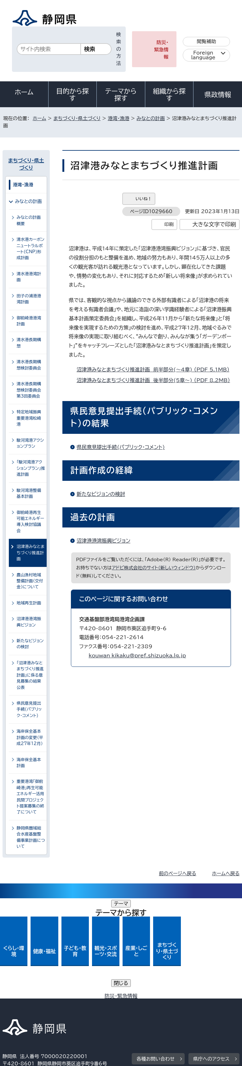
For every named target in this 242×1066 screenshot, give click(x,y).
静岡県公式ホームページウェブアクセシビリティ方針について (71, 1005)
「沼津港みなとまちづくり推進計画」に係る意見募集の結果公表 (30, 675)
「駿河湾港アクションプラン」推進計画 (31, 468)
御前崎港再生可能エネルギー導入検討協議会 (30, 521)
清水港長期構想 (29, 343)
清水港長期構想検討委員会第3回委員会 (29, 390)
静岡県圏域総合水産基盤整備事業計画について (31, 837)
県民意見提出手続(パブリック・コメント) (121, 447)
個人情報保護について (102, 997)
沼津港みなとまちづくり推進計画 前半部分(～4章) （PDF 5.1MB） (156, 369)
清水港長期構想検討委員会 (29, 365)
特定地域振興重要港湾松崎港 (29, 418)
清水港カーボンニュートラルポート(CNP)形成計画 (30, 248)
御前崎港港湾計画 (29, 321)
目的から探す (72, 95)
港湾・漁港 (118, 118)
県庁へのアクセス (211, 958)
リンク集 (166, 1005)
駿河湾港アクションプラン (30, 443)
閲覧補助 (206, 41)
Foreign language (203, 55)
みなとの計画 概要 (30, 220)
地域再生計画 (29, 603)
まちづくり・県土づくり (77, 118)
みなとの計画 (150, 118)
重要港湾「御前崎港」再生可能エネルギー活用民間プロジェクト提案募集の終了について (30, 796)
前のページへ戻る (177, 873)
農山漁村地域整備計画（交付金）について (30, 581)
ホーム (24, 92)
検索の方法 (118, 49)
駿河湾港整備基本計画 (29, 493)
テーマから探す (121, 95)
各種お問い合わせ (155, 958)
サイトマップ (20, 1012)
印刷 (169, 224)
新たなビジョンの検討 (101, 494)
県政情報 (218, 94)
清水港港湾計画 (29, 277)
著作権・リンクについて (32, 997)
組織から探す (169, 95)
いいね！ (143, 199)
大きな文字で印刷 (214, 224)
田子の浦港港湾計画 (29, 299)
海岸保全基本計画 (29, 763)
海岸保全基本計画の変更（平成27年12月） (30, 737)
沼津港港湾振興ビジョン (103, 540)
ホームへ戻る (225, 873)
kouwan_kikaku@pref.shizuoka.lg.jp (137, 655)
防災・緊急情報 (161, 49)
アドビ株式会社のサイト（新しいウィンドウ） (154, 567)
